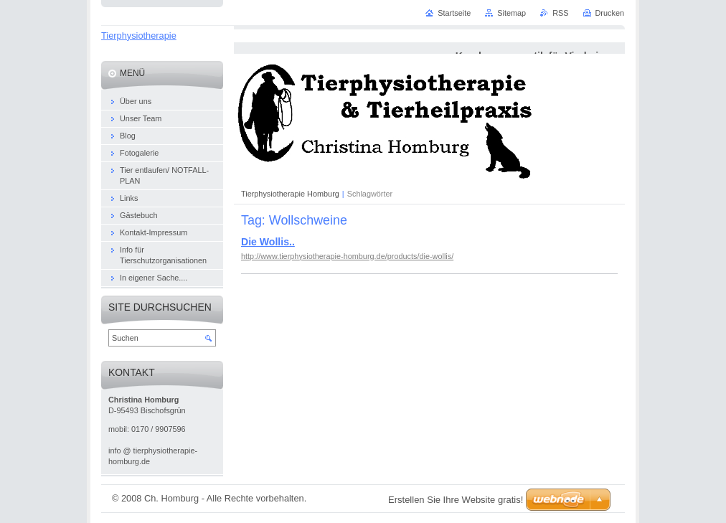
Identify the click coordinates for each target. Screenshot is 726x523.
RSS (560, 13)
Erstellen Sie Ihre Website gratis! (455, 499)
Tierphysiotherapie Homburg (290, 193)
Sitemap (511, 13)
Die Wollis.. (268, 242)
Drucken (610, 13)
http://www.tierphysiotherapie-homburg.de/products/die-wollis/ (347, 256)
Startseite (454, 13)
